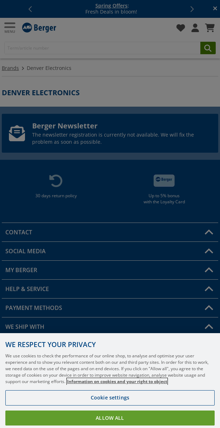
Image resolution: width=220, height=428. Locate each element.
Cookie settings (110, 404)
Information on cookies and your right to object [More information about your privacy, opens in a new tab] (117, 389)
